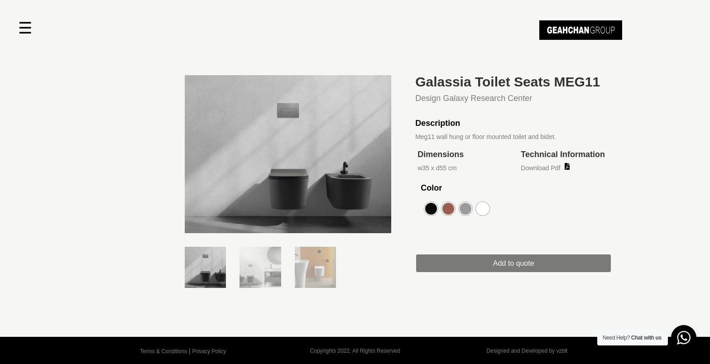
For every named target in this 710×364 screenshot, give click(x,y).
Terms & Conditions (163, 351)
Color (431, 187)
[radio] (431, 209)
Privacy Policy (209, 351)
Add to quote (522, 263)
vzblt (561, 351)
